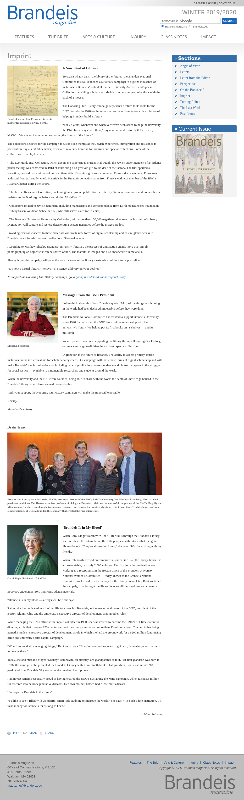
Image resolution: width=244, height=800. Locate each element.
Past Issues (187, 114)
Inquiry (137, 36)
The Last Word (190, 108)
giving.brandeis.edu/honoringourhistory (101, 277)
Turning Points (190, 102)
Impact (208, 36)
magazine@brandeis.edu (24, 785)
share (47, 732)
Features (24, 36)
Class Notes (174, 36)
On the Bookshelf (192, 90)
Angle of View (190, 66)
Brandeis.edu (202, 26)
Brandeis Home (205, 3)
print (14, 733)
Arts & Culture (99, 36)
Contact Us (227, 3)
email (30, 732)
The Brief (58, 36)
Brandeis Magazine (50, 15)
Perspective (188, 84)
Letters (184, 72)
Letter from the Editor (195, 78)
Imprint (185, 96)
